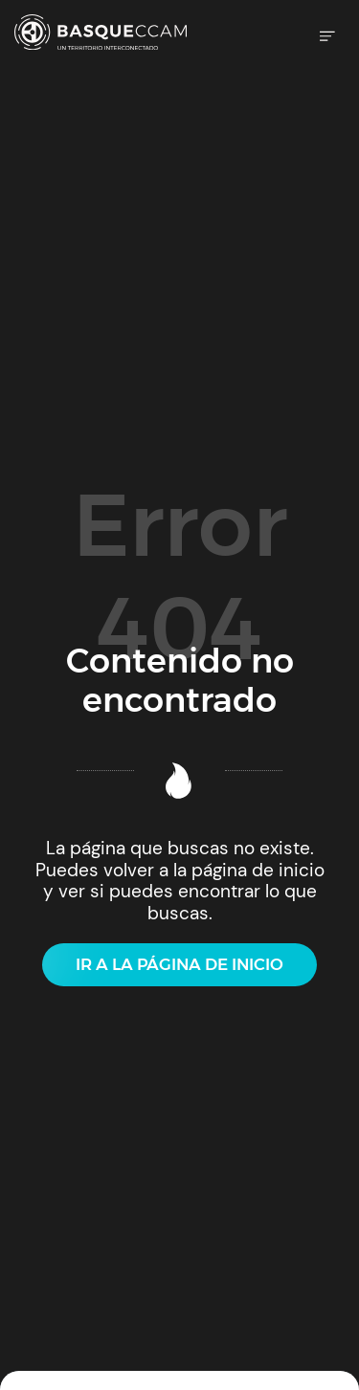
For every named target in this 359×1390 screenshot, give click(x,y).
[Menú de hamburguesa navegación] (327, 35)
